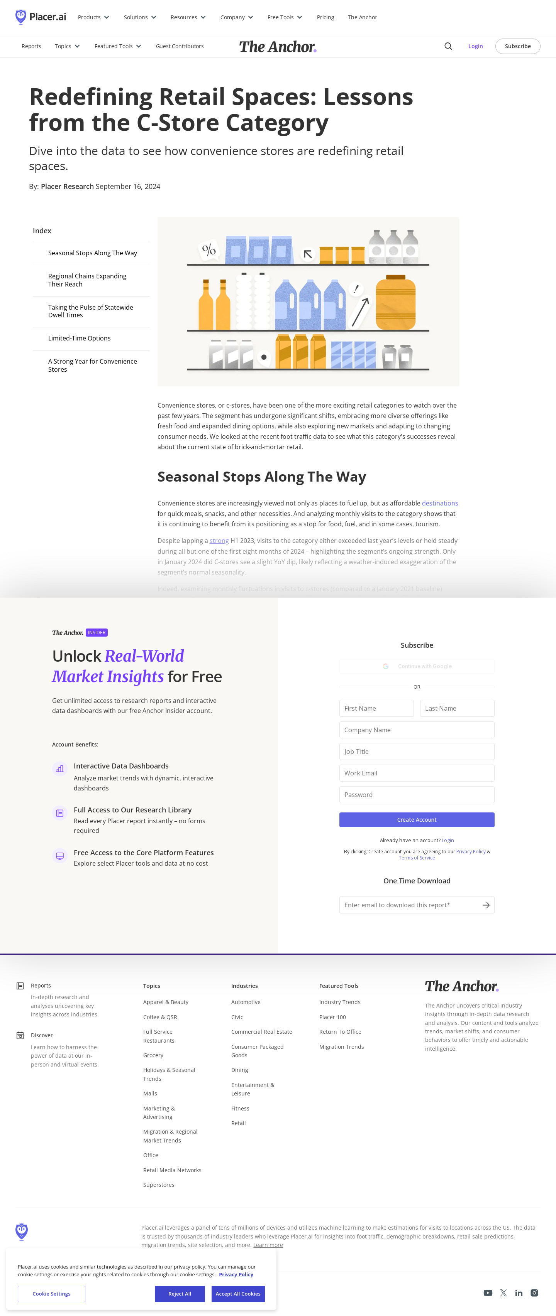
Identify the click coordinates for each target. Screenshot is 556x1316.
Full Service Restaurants (159, 1036)
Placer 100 (332, 1017)
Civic (237, 1017)
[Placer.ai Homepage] (40, 17)
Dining (239, 1069)
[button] (94, 17)
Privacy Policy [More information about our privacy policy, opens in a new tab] (236, 1274)
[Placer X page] (503, 1293)
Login (475, 46)
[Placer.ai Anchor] (278, 46)
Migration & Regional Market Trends (170, 1136)
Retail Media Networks (172, 1170)
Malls (150, 1093)
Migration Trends (341, 1046)
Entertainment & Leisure (252, 1089)
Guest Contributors (180, 46)
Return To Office (340, 1031)
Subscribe (518, 46)
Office (150, 1155)
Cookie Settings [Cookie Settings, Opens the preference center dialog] (51, 1293)
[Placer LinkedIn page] (519, 1293)
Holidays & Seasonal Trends (169, 1074)
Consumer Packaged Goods (257, 1051)
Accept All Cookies (238, 1293)
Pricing (325, 17)
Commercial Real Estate (261, 1031)
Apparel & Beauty (165, 1002)
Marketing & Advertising (159, 1113)
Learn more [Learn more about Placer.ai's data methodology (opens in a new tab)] (268, 1245)
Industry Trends (340, 1002)
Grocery (153, 1055)
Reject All (179, 1293)
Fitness (240, 1108)
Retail (238, 1123)
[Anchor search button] (448, 46)
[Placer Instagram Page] (534, 1293)
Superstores (159, 1184)
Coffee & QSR (160, 1017)
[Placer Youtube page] (488, 1293)
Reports (31, 46)
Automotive (246, 1002)
